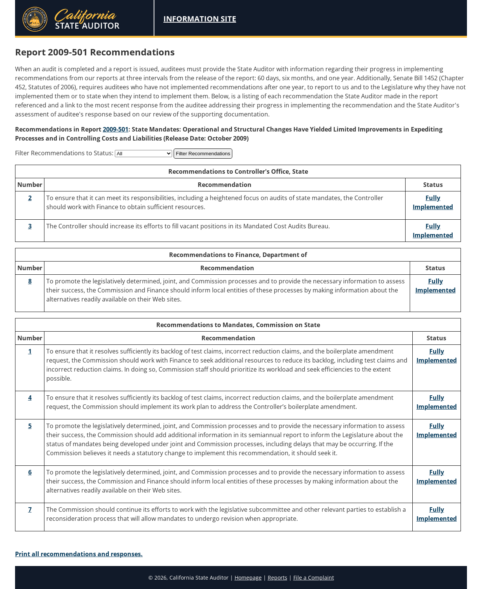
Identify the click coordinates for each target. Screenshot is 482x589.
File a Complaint (313, 577)
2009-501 (115, 129)
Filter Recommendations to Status (63, 153)
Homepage (248, 577)
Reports (277, 577)
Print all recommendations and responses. (79, 554)
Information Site (199, 19)
